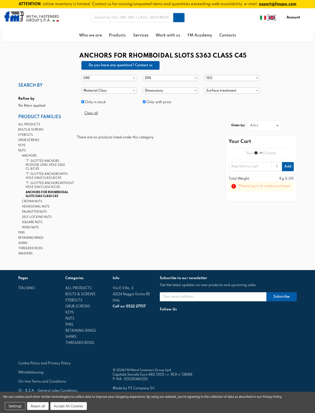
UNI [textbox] (86, 78)
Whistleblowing (30, 372)
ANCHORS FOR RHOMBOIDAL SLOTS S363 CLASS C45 (47, 194)
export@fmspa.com (277, 4)
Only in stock (93, 102)
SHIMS (22, 243)
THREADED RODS (30, 248)
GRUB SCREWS (28, 140)
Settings (15, 406)
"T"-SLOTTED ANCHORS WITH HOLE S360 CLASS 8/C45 (47, 176)
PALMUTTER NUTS (34, 212)
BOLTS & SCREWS (30, 129)
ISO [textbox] (209, 78)
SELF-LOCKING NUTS (37, 217)
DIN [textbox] (148, 78)
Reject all (38, 406)
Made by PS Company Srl (133, 388)
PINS (21, 232)
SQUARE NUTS (32, 222)
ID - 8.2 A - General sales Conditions (48, 391)
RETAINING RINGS (30, 238)
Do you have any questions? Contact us (120, 65)
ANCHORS (29, 155)
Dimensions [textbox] (154, 91)
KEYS (21, 145)
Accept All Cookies (68, 406)
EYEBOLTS (25, 135)
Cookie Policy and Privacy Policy (44, 363)
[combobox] (108, 78)
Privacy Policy (271, 397)
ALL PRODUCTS (29, 124)
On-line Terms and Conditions (42, 381)
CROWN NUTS (32, 201)
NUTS (22, 150)
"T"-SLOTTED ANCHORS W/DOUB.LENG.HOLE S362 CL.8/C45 (45, 165)
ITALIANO (26, 288)
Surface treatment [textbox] (221, 91)
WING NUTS (30, 227)
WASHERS (25, 253)
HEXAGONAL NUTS (35, 206)
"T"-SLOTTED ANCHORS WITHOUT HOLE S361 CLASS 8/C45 (50, 185)
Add (287, 166)
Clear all (91, 113)
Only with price (157, 102)
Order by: (238, 125)
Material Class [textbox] (95, 91)
